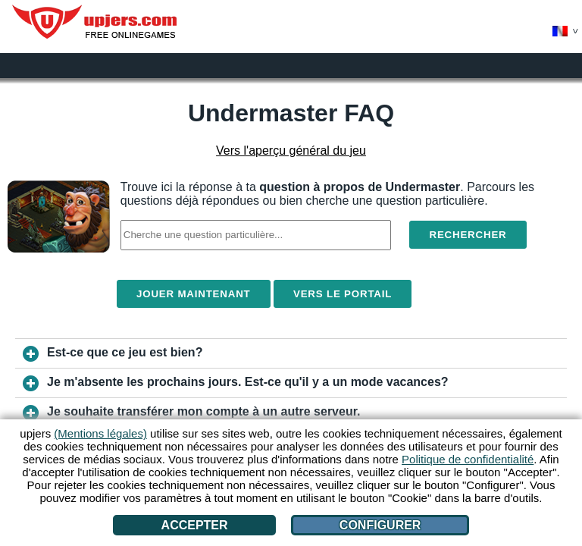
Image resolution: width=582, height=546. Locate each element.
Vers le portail (342, 294)
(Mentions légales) (100, 433)
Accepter (194, 525)
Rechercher (467, 234)
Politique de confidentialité (468, 459)
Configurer (380, 525)
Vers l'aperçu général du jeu (291, 150)
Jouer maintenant (193, 294)
